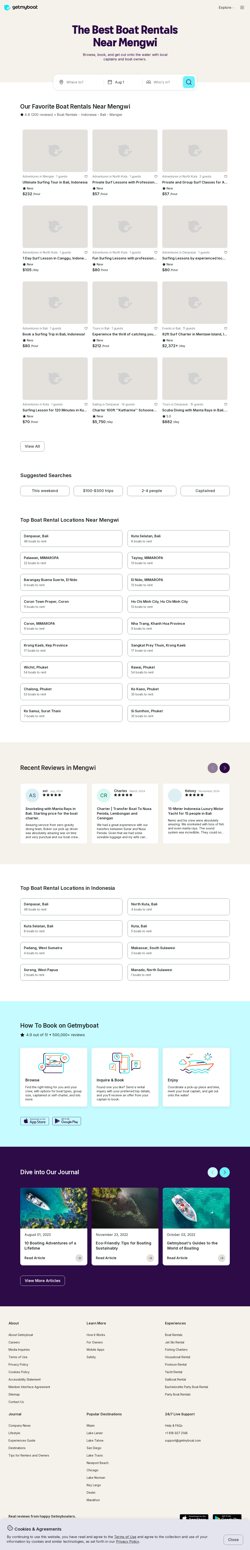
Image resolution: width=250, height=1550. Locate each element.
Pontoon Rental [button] (176, 1364)
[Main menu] (242, 7)
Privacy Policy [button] (127, 1541)
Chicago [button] (92, 1470)
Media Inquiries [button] (19, 1349)
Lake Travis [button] (95, 1455)
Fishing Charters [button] (176, 1349)
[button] (67, 114)
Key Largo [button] (94, 1485)
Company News (20, 1425)
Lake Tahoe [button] (95, 1440)
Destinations (17, 1448)
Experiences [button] (175, 1323)
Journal (15, 1414)
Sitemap (14, 1394)
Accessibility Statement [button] (25, 1379)
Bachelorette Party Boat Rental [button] (186, 1387)
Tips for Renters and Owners (29, 1455)
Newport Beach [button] (98, 1463)
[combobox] (79, 82)
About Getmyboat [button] (21, 1335)
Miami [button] (91, 1425)
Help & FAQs (173, 1425)
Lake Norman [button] (96, 1477)
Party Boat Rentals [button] (178, 1394)
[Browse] (226, 7)
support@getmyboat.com (183, 1440)
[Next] (225, 768)
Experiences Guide (22, 1440)
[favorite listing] (86, 176)
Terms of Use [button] (125, 1537)
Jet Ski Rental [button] (174, 1342)
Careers (14, 1342)
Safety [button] (91, 1357)
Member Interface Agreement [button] (29, 1387)
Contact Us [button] (16, 1402)
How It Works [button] (96, 1335)
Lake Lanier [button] (95, 1433)
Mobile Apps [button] (95, 1349)
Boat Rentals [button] (173, 1335)
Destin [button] (91, 1492)
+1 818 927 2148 (176, 1433)
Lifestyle (14, 1433)
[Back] (213, 768)
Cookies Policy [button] (19, 1372)
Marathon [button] (93, 1500)
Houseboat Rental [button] (177, 1357)
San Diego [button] (94, 1448)
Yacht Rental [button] (173, 1372)
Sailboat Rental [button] (175, 1379)
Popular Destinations (104, 1414)
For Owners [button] (95, 1342)
